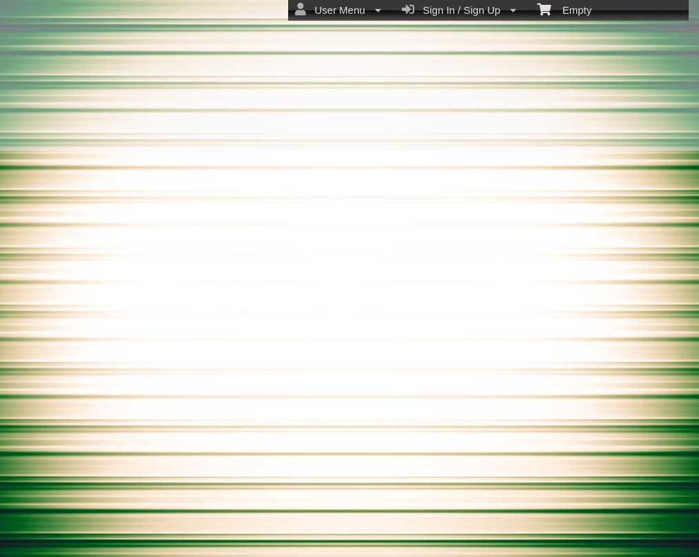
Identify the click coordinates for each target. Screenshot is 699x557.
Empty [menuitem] (564, 9)
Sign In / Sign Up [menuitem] (459, 9)
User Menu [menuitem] (338, 9)
